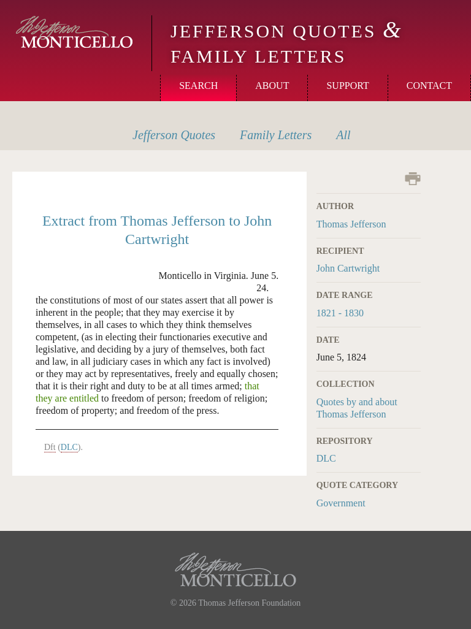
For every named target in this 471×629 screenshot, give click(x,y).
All (343, 135)
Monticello (74, 31)
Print (413, 179)
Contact (429, 85)
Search (198, 85)
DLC (326, 458)
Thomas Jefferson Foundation (249, 603)
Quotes (173, 135)
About (272, 85)
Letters (276, 135)
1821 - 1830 (340, 313)
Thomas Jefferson (351, 224)
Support (347, 85)
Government (341, 503)
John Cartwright (348, 268)
